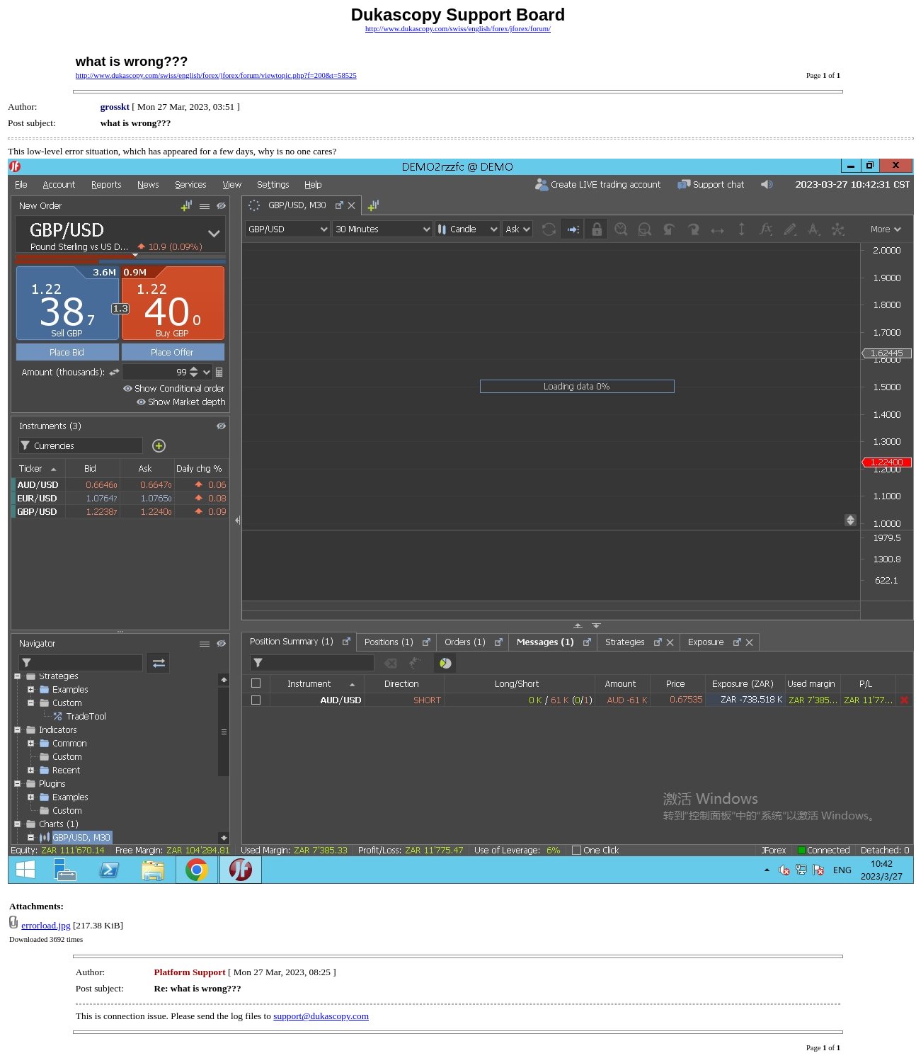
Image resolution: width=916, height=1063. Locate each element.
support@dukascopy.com (321, 1016)
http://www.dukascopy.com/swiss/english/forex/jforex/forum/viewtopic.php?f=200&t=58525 (216, 75)
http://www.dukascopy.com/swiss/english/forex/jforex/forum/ (458, 29)
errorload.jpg (45, 925)
